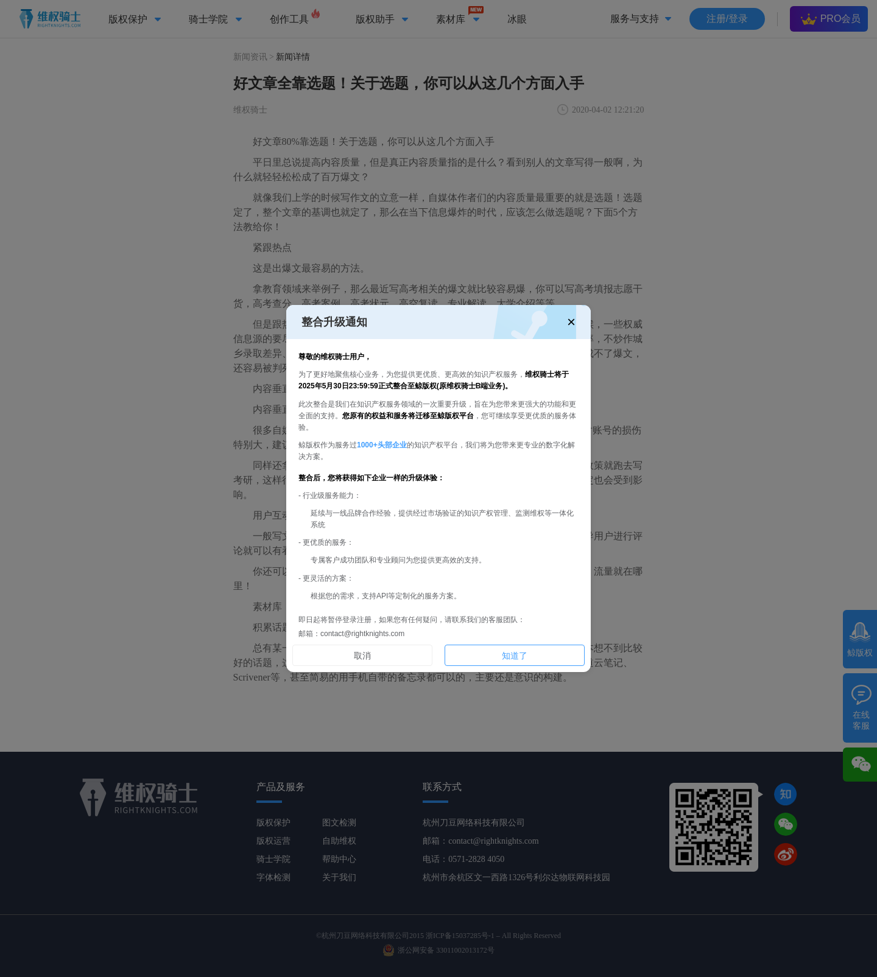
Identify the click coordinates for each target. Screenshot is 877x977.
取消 (362, 655)
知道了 (514, 655)
